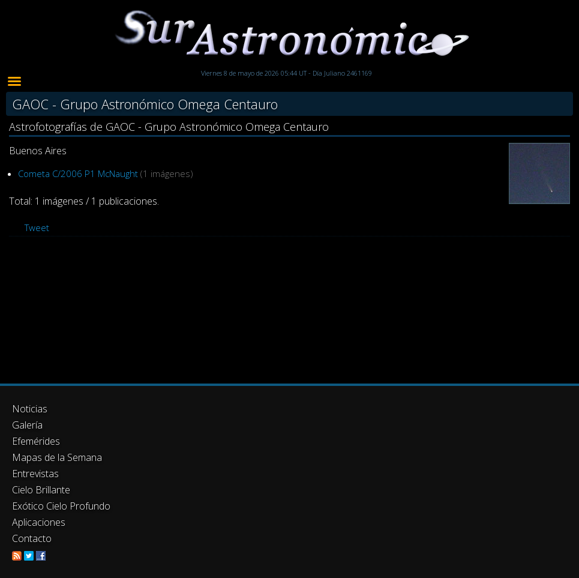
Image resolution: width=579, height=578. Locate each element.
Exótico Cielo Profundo (61, 506)
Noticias (29, 408)
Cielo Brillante (41, 489)
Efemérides (36, 441)
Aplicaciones (38, 522)
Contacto (32, 538)
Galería (27, 425)
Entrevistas (35, 473)
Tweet (37, 227)
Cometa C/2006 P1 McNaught (78, 173)
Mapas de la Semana (57, 457)
